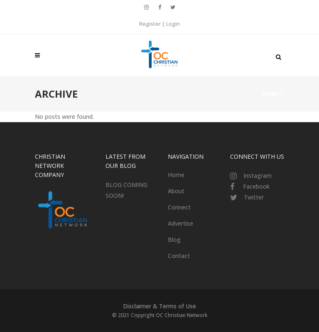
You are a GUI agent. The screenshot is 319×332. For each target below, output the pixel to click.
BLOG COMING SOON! (126, 190)
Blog (174, 239)
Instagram (257, 176)
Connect (179, 207)
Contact (179, 256)
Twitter (254, 197)
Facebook (256, 186)
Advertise (180, 223)
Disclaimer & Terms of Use (159, 306)
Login (173, 23)
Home (270, 93)
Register (150, 23)
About (176, 191)
